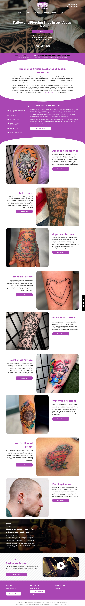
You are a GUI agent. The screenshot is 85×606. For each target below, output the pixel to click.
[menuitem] (19, 12)
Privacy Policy (20, 602)
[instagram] (34, 595)
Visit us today (49, 92)
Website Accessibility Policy (62, 602)
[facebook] (31, 595)
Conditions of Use (40, 602)
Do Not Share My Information (30, 602)
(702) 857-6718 (72, 6)
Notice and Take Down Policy (50, 602)
